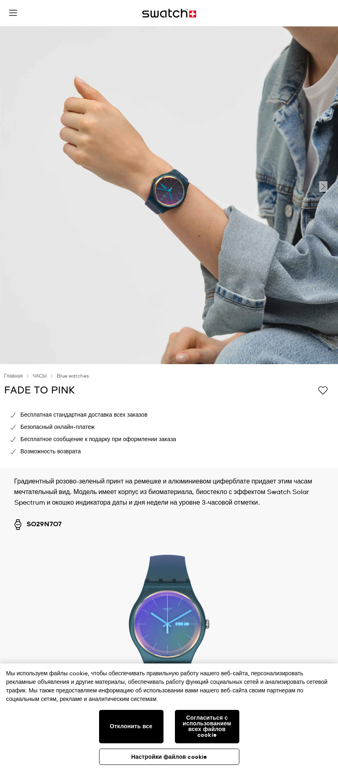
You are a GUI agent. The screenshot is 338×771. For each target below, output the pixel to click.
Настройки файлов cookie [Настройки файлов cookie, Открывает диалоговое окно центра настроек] (169, 757)
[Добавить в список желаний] (323, 390)
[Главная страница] (169, 13)
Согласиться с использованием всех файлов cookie (207, 726)
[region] (169, 717)
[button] (13, 13)
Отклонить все (131, 726)
